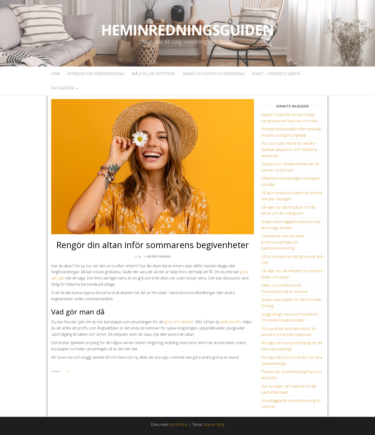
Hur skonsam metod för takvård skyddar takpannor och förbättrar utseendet (289, 149)
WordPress (178, 424)
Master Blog (213, 424)
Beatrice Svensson (159, 256)
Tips (67, 371)
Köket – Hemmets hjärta (276, 73)
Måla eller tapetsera (153, 73)
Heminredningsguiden (187, 30)
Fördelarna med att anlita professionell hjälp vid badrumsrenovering (282, 242)
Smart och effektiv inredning (213, 73)
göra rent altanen (179, 321)
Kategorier (64, 88)
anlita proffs (231, 321)
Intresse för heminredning (95, 73)
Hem (55, 73)
